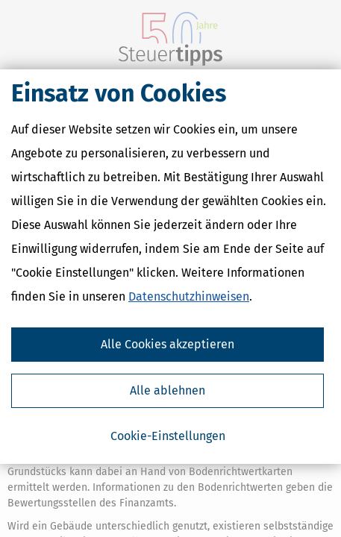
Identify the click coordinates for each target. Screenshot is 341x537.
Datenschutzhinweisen (188, 299)
